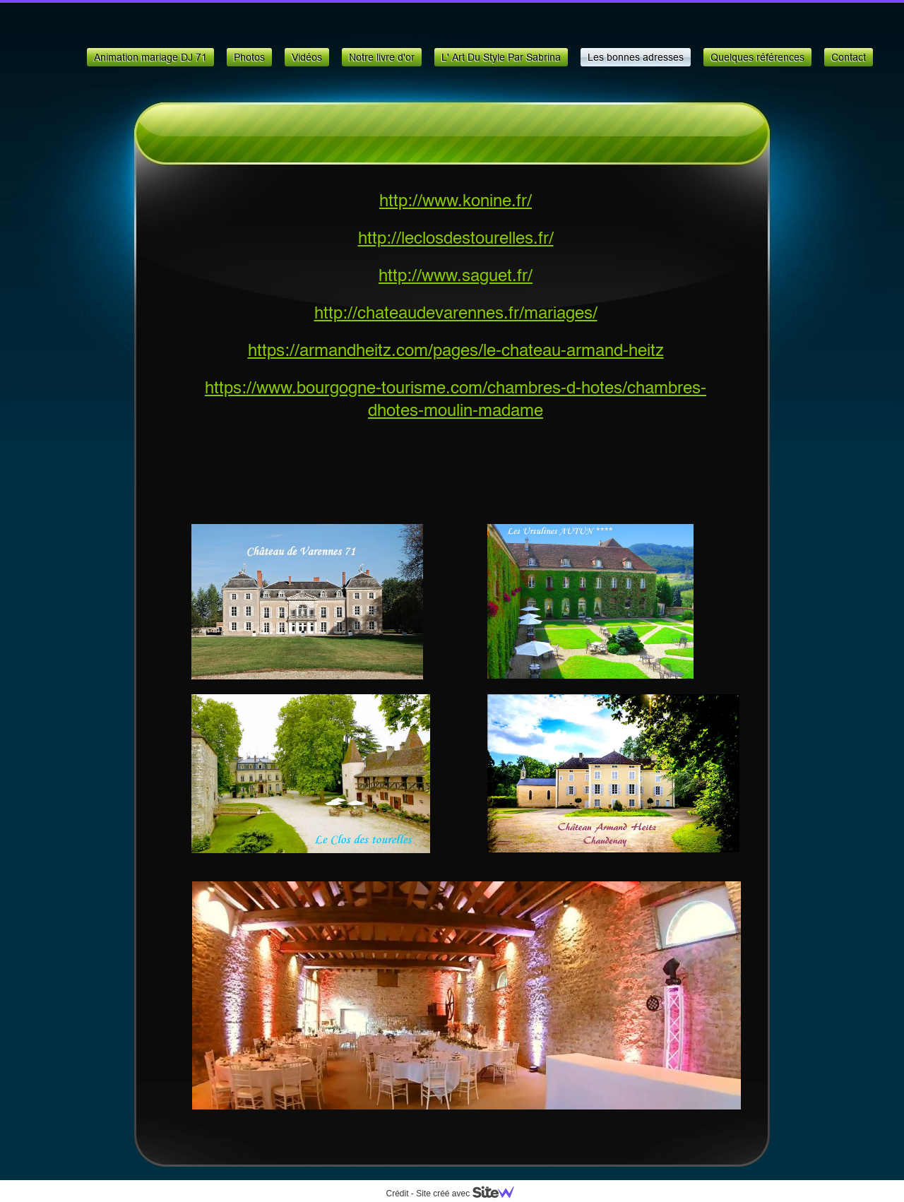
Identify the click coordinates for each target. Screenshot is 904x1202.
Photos (249, 57)
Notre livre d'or (382, 57)
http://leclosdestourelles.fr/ (456, 239)
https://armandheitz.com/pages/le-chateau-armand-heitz (456, 351)
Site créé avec (470, 1193)
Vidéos (307, 57)
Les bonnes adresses (636, 57)
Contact (848, 57)
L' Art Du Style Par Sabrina (501, 57)
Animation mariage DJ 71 (150, 57)
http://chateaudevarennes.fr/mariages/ (455, 314)
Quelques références (757, 57)
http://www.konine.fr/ (455, 202)
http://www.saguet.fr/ (456, 276)
